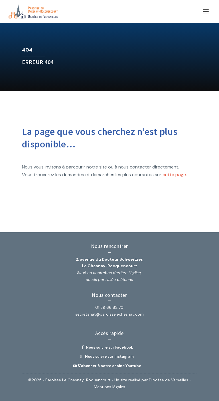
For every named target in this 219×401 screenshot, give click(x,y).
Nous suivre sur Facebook (109, 347)
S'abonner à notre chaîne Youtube (109, 365)
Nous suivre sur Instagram (109, 356)
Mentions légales (109, 386)
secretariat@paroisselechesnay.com (109, 314)
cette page (174, 175)
